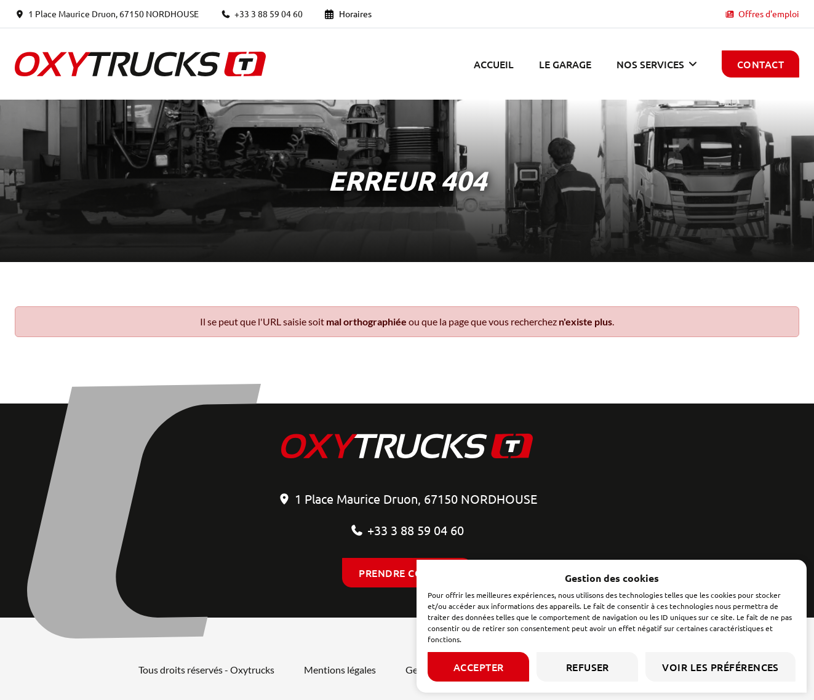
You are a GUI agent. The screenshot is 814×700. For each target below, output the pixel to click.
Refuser (587, 667)
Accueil (494, 64)
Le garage (565, 64)
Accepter (478, 667)
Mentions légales (340, 669)
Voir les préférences (720, 667)
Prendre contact (407, 572)
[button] (656, 64)
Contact (760, 64)
